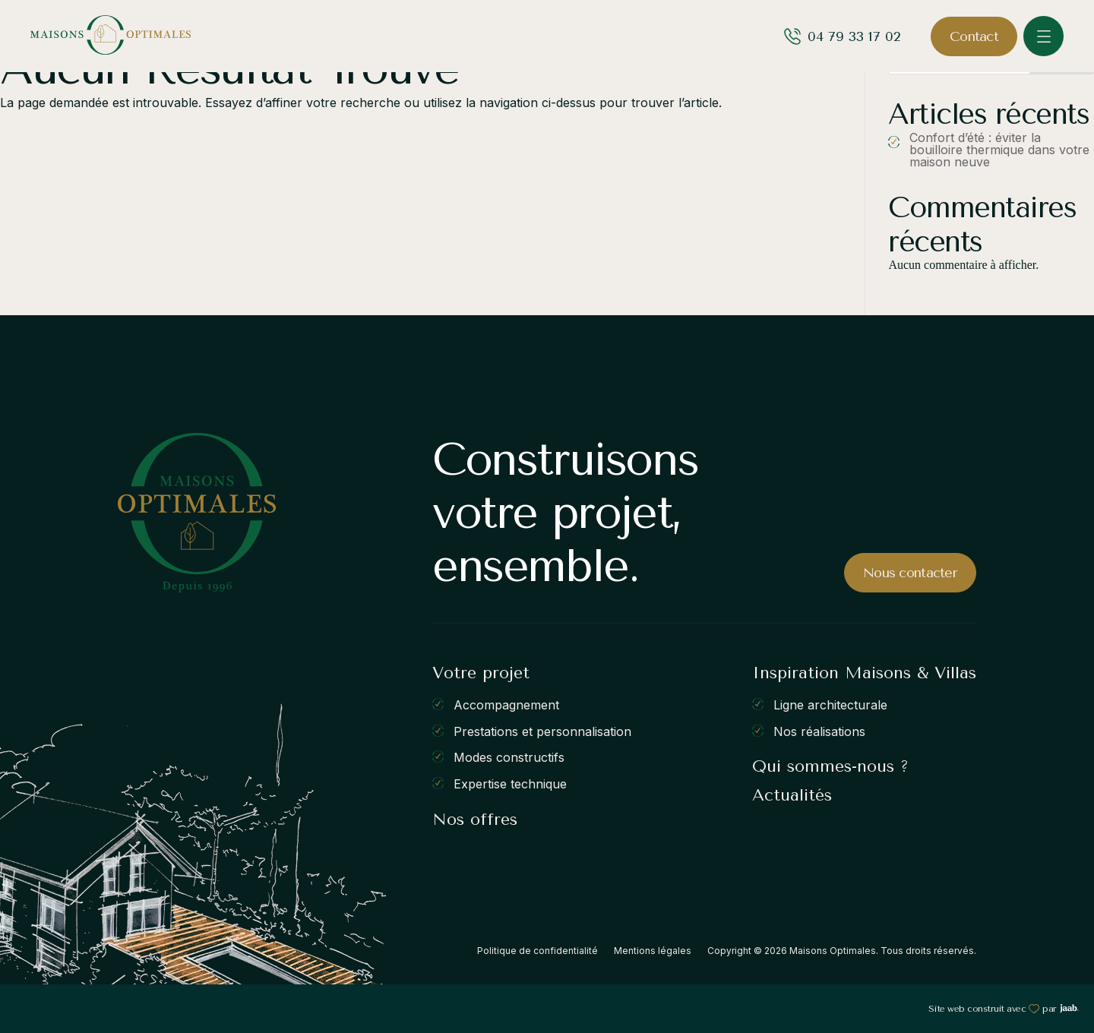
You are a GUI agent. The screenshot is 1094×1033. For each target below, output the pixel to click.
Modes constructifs (509, 757)
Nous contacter (910, 572)
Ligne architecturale (830, 704)
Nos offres (474, 819)
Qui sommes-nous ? (830, 766)
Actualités (792, 795)
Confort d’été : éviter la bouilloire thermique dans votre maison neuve (999, 149)
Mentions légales (652, 950)
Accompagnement (506, 704)
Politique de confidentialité (537, 950)
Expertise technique (510, 783)
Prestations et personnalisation (542, 730)
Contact (974, 36)
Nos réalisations (819, 730)
